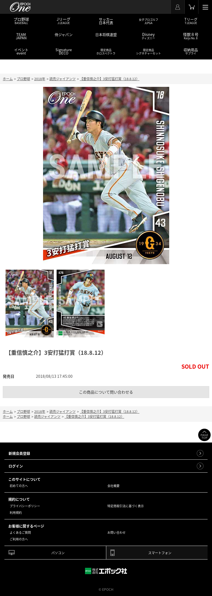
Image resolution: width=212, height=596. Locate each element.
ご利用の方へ (19, 539)
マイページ (177, 7)
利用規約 (16, 512)
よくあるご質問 (20, 532)
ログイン (16, 466)
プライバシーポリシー (25, 506)
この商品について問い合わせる (106, 392)
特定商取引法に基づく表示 (125, 506)
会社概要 (113, 485)
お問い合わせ (116, 532)
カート (191, 7)
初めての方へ (19, 485)
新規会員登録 (19, 453)
